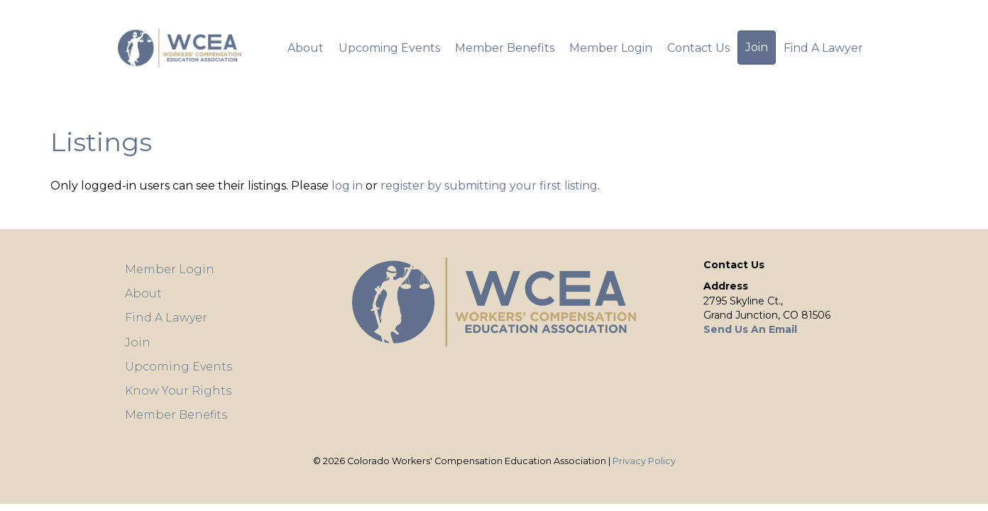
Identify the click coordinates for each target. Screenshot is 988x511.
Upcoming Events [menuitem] (389, 48)
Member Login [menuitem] (610, 48)
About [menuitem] (305, 48)
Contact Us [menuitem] (698, 48)
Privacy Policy (644, 461)
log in (348, 185)
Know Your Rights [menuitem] (178, 390)
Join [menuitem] (756, 47)
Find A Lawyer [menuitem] (823, 48)
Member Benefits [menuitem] (504, 48)
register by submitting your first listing (489, 185)
